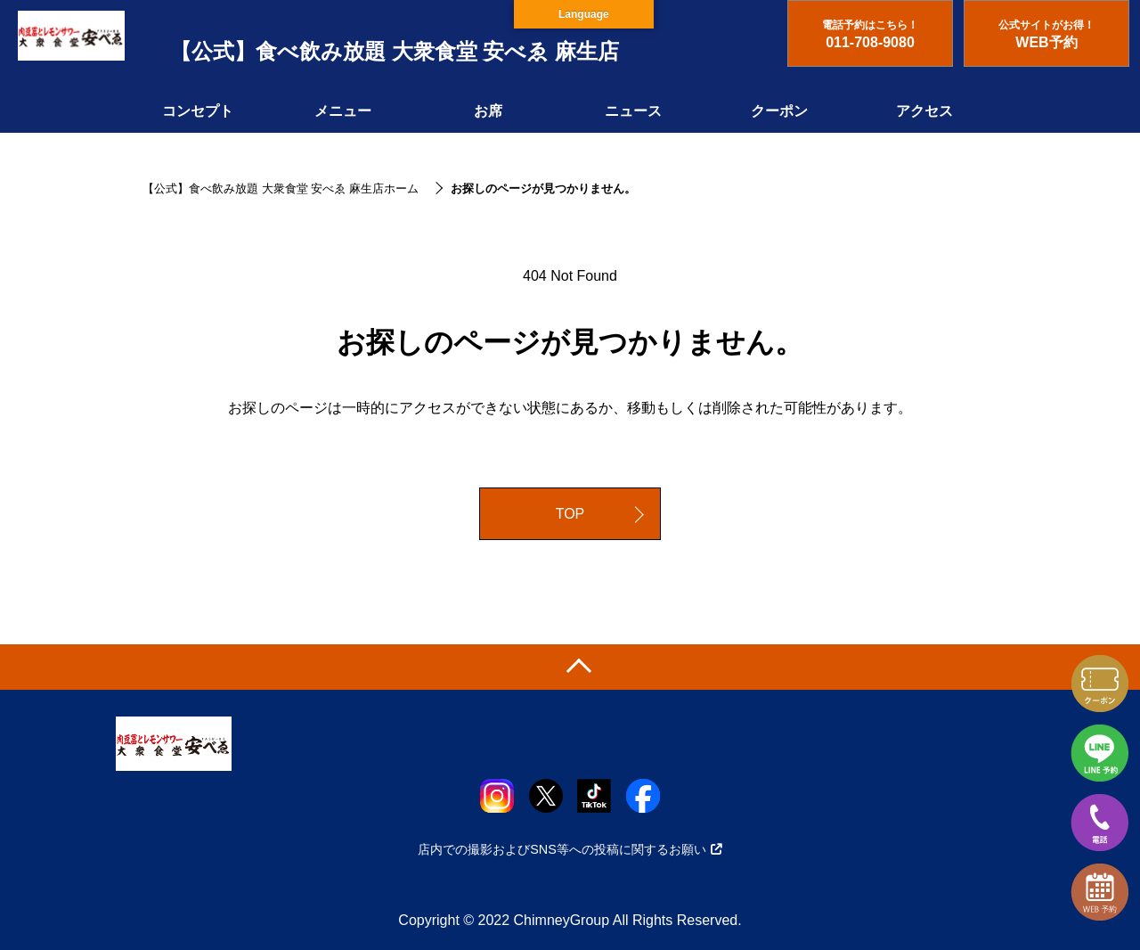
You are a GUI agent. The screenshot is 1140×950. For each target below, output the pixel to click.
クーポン (779, 111)
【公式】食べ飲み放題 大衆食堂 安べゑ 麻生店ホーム (280, 188)
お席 (488, 111)
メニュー (342, 111)
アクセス (924, 111)
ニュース (633, 111)
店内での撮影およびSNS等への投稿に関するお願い (570, 849)
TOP (570, 513)
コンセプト (197, 111)
